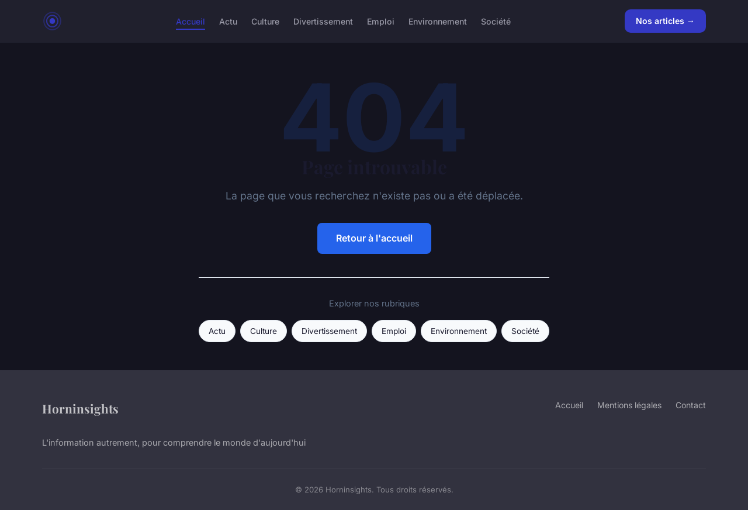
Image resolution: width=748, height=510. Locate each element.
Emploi (380, 21)
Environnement (437, 21)
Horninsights (80, 408)
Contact (691, 405)
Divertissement (323, 21)
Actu (228, 21)
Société (496, 21)
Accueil (190, 21)
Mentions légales (629, 405)
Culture (265, 21)
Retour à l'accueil (374, 238)
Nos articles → (665, 21)
